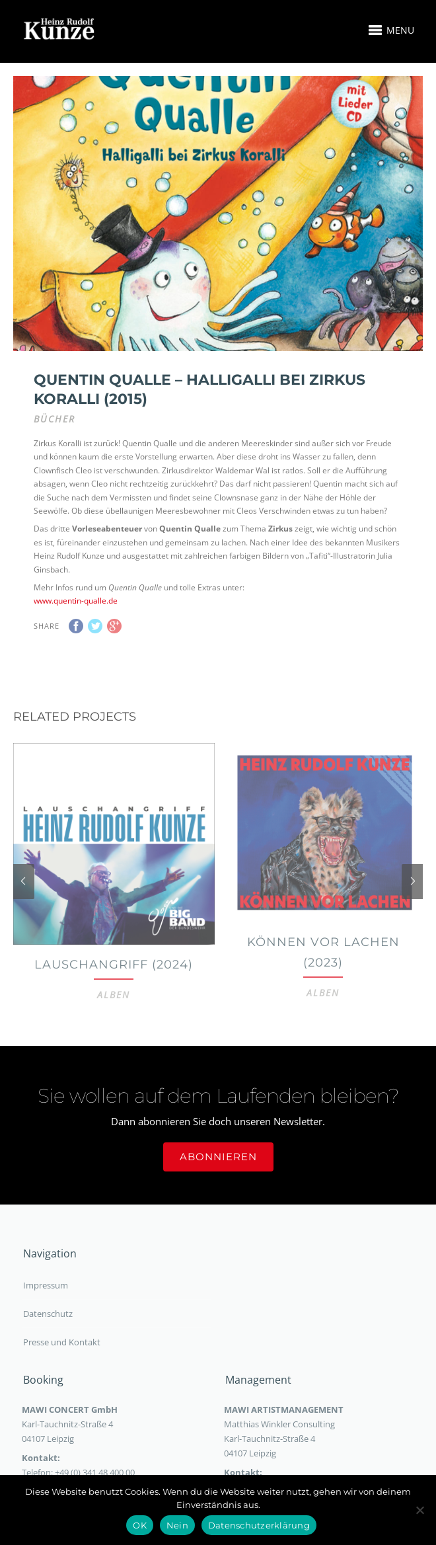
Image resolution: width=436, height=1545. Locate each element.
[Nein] (419, 1510)
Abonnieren (218, 1174)
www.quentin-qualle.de (76, 561)
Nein (177, 1525)
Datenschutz (48, 1331)
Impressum (45, 1303)
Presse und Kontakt (61, 1360)
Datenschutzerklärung (259, 1525)
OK (140, 1525)
